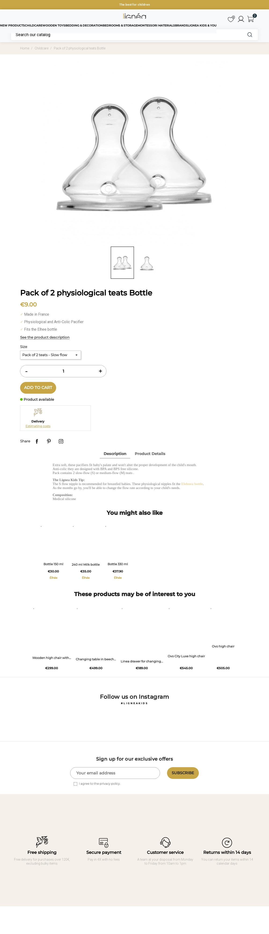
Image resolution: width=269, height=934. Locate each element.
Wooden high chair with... (49, 667)
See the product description (44, 337)
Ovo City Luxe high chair (184, 665)
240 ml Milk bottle (92, 571)
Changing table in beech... (93, 668)
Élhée (56, 584)
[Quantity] (63, 371)
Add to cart (38, 387)
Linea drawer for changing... (139, 670)
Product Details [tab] (150, 454)
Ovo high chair (223, 660)
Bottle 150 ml (56, 571)
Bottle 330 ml (129, 571)
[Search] (126, 35)
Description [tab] (115, 454)
